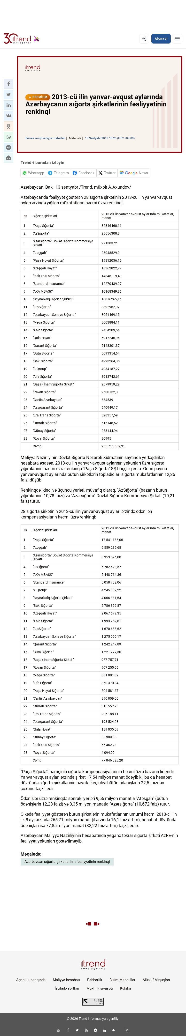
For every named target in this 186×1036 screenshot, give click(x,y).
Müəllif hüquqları (156, 980)
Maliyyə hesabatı (66, 980)
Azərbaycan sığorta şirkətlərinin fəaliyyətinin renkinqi (67, 861)
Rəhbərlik (94, 980)
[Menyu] (177, 39)
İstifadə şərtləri (67, 988)
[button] (8, 84)
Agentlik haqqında (31, 980)
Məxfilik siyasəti (99, 988)
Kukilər (125, 988)
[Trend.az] (21, 38)
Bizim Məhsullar (122, 980)
